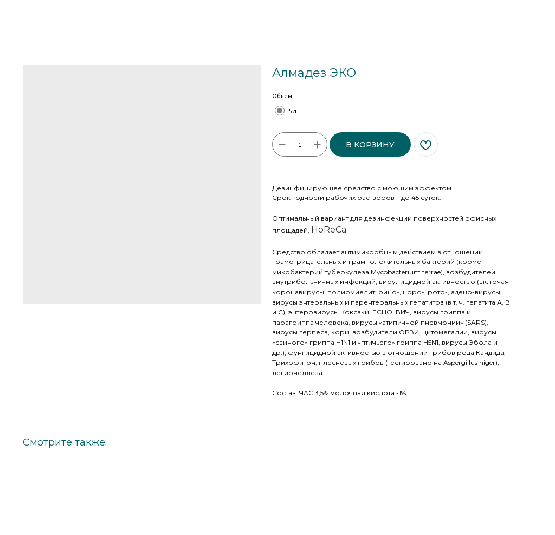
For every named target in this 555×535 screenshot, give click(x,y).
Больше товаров (44, 15)
